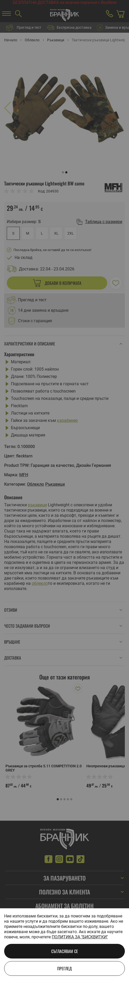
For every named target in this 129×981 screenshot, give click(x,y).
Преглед (64, 968)
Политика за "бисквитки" (80, 936)
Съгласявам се (64, 951)
